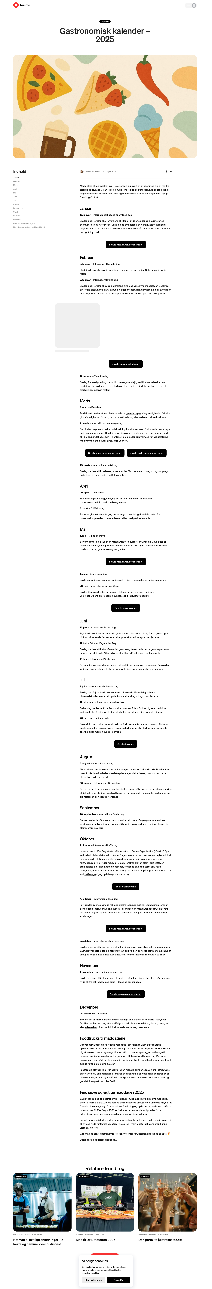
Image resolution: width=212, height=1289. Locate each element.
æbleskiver (92, 1027)
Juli (14, 200)
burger (110, 585)
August (16, 204)
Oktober (16, 212)
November (17, 215)
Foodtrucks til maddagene (24, 223)
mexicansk (119, 541)
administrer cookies (90, 1273)
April (15, 189)
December (17, 219)
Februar (16, 181)
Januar (16, 177)
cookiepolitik (111, 1270)
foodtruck (134, 228)
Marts (15, 185)
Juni (15, 196)
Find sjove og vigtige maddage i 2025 (29, 227)
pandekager (135, 413)
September (18, 208)
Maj (14, 192)
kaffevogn (91, 874)
